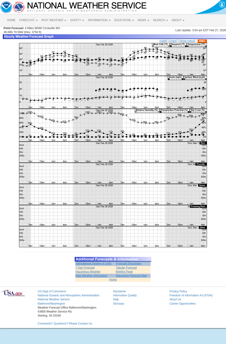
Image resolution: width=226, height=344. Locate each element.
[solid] (163, 41)
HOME (11, 20)
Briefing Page (124, 271)
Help (116, 299)
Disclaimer (119, 291)
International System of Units (93, 263)
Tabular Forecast (126, 267)
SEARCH (160, 20)
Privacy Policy (178, 291)
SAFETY (77, 20)
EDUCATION (124, 20)
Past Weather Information (91, 275)
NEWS (143, 20)
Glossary (118, 303)
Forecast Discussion (128, 263)
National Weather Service (54, 299)
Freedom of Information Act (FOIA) (191, 295)
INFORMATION (99, 20)
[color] (173, 41)
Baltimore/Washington (51, 303)
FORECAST (28, 20)
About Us (175, 299)
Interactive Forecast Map (131, 275)
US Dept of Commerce (52, 291)
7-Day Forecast (85, 267)
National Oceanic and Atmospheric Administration (68, 295)
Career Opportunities (182, 303)
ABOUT (178, 20)
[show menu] (187, 41)
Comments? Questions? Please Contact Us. (65, 323)
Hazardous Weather (88, 271)
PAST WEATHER (53, 20)
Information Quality (125, 295)
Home (113, 279)
